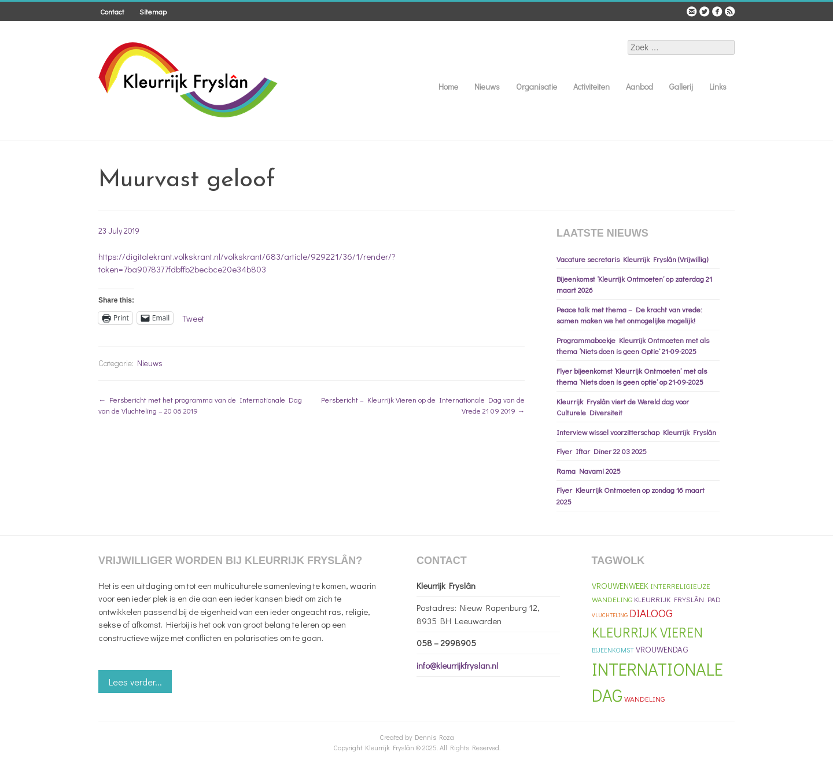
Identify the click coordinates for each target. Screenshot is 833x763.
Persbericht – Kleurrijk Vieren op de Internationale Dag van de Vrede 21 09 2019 (423, 405)
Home (448, 86)
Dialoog (651, 613)
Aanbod (639, 86)
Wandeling (644, 698)
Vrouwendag (662, 649)
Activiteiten (591, 86)
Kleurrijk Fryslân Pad (677, 599)
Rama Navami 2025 (588, 471)
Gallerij (681, 86)
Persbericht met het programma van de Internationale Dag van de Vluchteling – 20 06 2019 (200, 405)
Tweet (193, 317)
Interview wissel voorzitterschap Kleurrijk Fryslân (636, 432)
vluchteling (610, 615)
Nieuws (487, 86)
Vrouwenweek (620, 585)
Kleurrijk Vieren (647, 632)
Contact (112, 11)
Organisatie (536, 86)
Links (718, 86)
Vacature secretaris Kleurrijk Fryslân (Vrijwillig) (632, 259)
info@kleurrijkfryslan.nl (457, 665)
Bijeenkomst (613, 650)
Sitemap (153, 11)
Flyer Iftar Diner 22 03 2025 (601, 451)
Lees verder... (135, 682)
